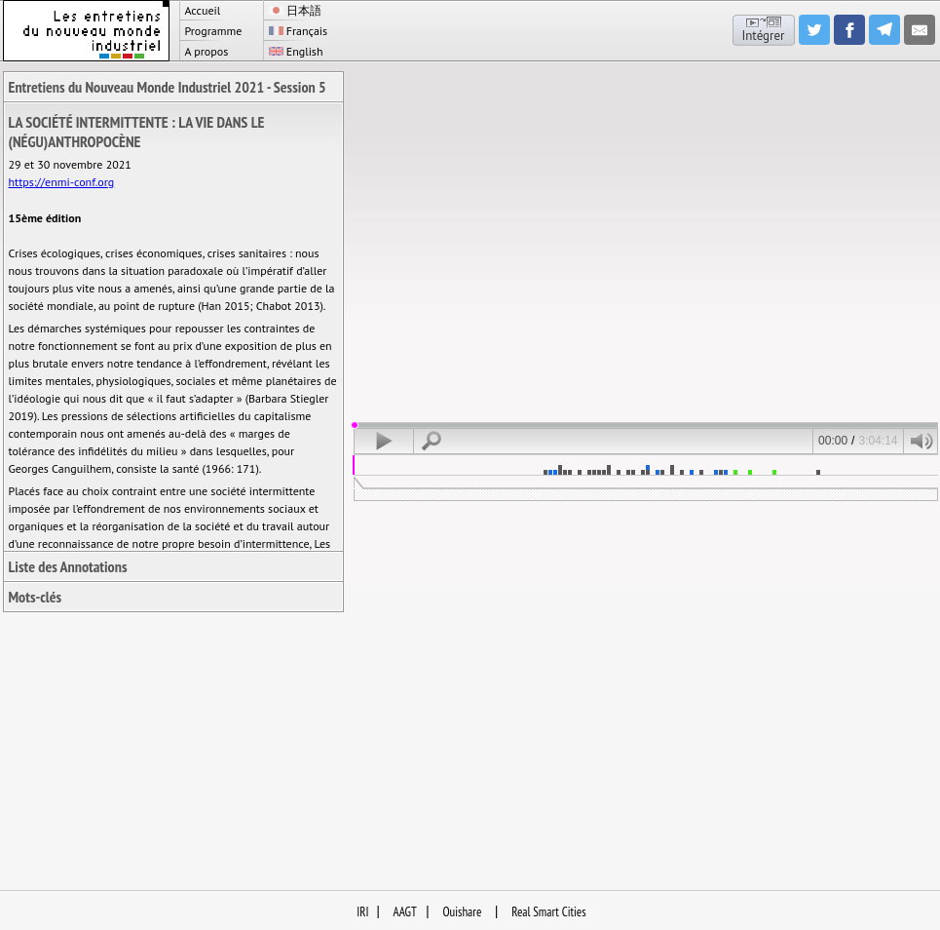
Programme (214, 30)
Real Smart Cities (548, 912)
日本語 (295, 10)
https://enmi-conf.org (62, 181)
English (296, 51)
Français (298, 30)
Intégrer (762, 35)
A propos (207, 51)
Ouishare (461, 912)
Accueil (203, 10)
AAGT (405, 912)
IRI (362, 912)
